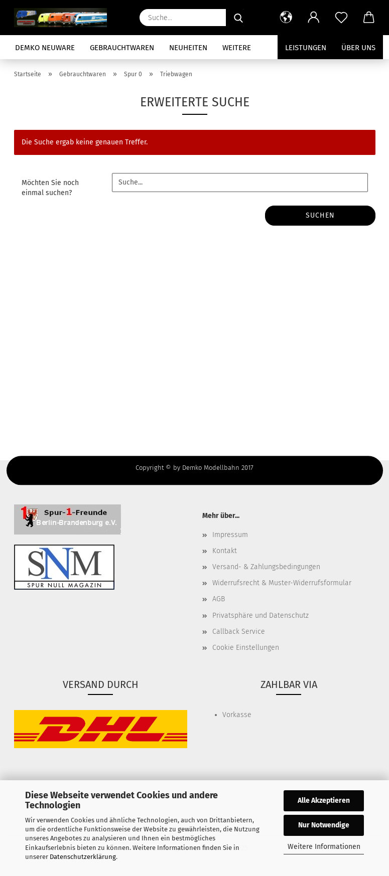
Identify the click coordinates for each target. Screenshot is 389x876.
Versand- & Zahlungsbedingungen (266, 567)
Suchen (320, 215)
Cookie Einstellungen (245, 647)
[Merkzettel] (341, 17)
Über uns (358, 47)
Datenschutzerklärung (83, 856)
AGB (218, 599)
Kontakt (224, 551)
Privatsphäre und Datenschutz (260, 615)
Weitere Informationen (324, 846)
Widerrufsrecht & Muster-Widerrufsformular (281, 583)
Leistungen (305, 47)
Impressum (230, 535)
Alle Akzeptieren (324, 800)
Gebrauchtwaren (122, 47)
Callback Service (238, 631)
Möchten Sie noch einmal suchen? (50, 188)
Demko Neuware (45, 47)
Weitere (236, 47)
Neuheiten (188, 47)
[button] (286, 17)
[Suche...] (238, 17)
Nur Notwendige (323, 825)
